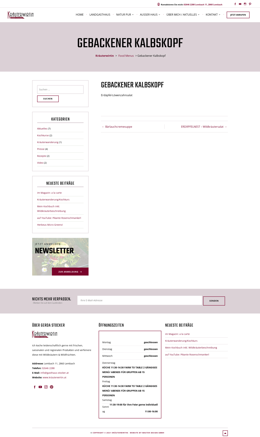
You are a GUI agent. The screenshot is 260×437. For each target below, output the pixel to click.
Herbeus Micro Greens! (50, 224)
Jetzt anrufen (238, 14)
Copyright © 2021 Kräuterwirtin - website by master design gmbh (128, 432)
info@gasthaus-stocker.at (54, 372)
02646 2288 (189, 4)
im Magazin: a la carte (49, 192)
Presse (40, 149)
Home (80, 14)
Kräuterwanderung (47, 142)
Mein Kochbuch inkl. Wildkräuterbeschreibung (191, 347)
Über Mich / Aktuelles (181, 14)
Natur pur (123, 14)
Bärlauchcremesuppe (118, 126)
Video (40, 162)
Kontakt (212, 14)
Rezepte (41, 155)
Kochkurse (43, 135)
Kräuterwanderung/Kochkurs (53, 199)
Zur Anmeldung (68, 271)
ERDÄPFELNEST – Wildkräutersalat (202, 126)
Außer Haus (149, 14)
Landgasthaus (100, 14)
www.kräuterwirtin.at (54, 376)
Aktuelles (42, 128)
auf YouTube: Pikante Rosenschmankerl (59, 217)
